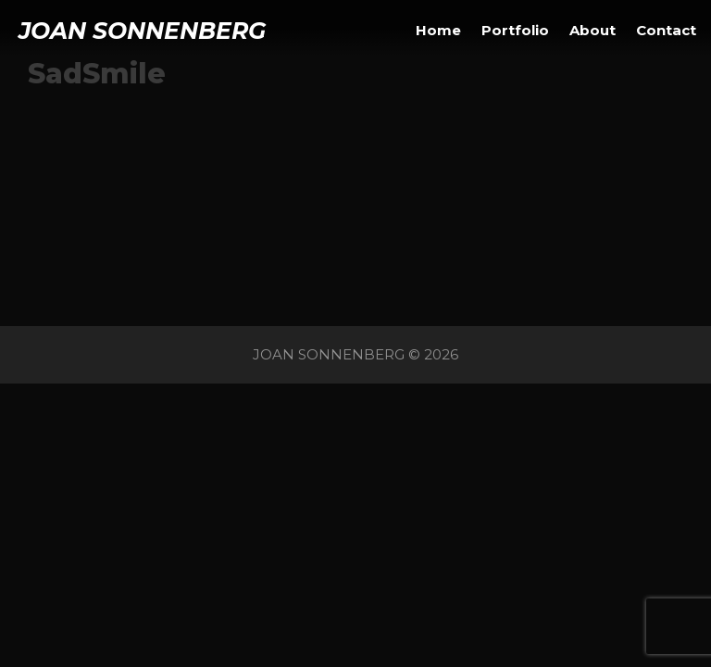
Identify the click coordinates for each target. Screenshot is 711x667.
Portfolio (515, 30)
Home (438, 30)
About (592, 30)
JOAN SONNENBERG (142, 30)
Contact (666, 30)
